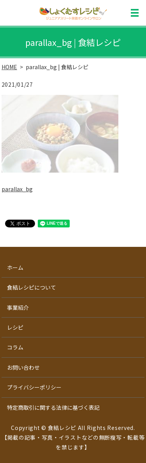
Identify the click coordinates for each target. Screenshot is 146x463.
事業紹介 (18, 307)
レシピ (15, 327)
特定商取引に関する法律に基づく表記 (53, 407)
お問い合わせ (23, 367)
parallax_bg (17, 189)
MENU (135, 13)
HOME (9, 67)
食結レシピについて (31, 287)
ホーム (15, 267)
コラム (15, 347)
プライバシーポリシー (34, 387)
